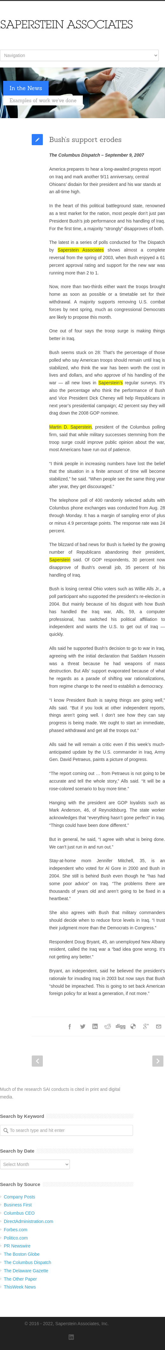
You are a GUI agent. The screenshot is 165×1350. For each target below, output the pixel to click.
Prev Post (37, 1061)
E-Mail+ (158, 1026)
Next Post (157, 1061)
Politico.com (16, 1237)
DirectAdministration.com (28, 1221)
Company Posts (19, 1196)
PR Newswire (17, 1245)
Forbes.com (15, 1229)
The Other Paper (20, 1279)
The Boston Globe (22, 1254)
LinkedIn (95, 1026)
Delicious (133, 1026)
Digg (120, 1026)
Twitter (82, 1026)
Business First (18, 1204)
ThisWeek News (20, 1287)
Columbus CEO (19, 1213)
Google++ (146, 1026)
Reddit (108, 1026)
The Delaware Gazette (26, 1270)
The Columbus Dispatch (27, 1262)
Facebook (69, 1026)
